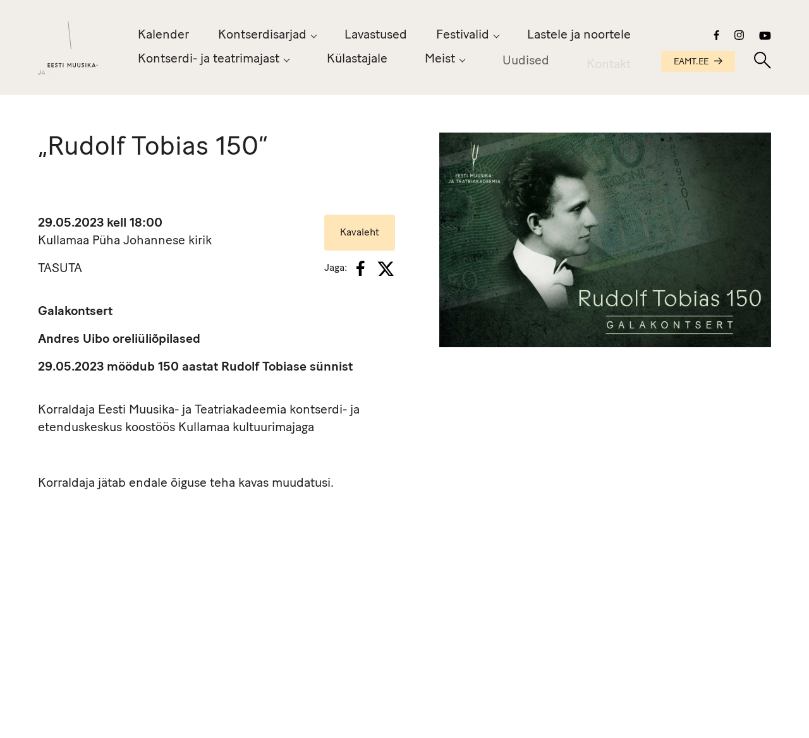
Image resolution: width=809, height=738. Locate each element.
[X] (385, 269)
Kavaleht (359, 233)
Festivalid (462, 35)
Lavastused (375, 35)
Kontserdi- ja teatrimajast (208, 59)
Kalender (163, 35)
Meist (440, 60)
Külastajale (357, 59)
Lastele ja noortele (579, 35)
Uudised (525, 64)
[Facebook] (360, 268)
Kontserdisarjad (262, 35)
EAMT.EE (698, 62)
